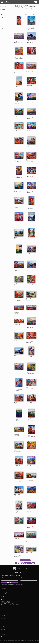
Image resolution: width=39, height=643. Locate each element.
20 (23, 562)
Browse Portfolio (3, 615)
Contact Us (3, 634)
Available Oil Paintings (4, 612)
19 (21, 562)
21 (25, 562)
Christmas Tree (18, 641)
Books (2, 619)
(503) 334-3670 (25, 1)
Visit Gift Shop (3, 632)
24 (31, 562)
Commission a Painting (4, 614)
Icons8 (22, 641)
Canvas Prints (3, 618)
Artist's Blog (3, 629)
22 (27, 562)
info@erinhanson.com (4, 594)
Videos (2, 630)
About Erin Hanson (4, 626)
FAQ (2, 636)
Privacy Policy (20, 584)
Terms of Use (16, 584)
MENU (36, 1)
